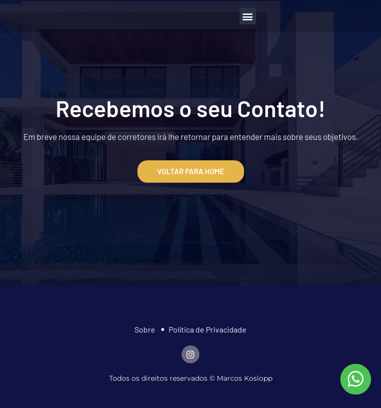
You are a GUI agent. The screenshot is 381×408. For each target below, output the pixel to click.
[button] (248, 16)
